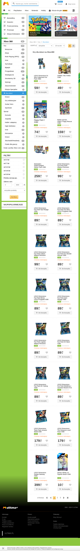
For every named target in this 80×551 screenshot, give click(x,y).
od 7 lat (6, 163)
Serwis (30, 525)
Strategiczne (14, 75)
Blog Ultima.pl (57, 517)
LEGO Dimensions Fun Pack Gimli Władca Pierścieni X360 (63, 166)
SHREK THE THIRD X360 (64, 76)
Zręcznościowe (14, 86)
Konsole (14, 115)
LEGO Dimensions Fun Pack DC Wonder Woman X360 (64, 253)
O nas (4, 519)
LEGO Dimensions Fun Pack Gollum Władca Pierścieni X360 (40, 254)
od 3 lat (6, 160)
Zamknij (3, 548)
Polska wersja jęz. (10, 178)
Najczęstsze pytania (33, 519)
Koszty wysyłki (32, 517)
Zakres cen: (8, 181)
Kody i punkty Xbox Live (14, 148)
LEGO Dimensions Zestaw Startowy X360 (40, 474)
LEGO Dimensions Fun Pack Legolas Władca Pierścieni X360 (40, 343)
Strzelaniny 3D (14, 79)
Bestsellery (14, 18)
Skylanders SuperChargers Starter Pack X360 (40, 165)
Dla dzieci (14, 93)
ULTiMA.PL (9, 533)
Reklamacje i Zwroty (33, 523)
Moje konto (70, 4)
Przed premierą (14, 26)
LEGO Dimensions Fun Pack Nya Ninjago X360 (41, 209)
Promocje (14, 30)
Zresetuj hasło (57, 528)
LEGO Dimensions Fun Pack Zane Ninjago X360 (63, 297)
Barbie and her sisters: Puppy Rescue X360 (64, 121)
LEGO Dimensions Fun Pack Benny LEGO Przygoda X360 (41, 297)
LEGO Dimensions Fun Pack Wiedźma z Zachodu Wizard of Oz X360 (64, 387)
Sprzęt (14, 112)
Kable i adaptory (14, 122)
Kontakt (4, 517)
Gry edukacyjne (14, 101)
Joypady (14, 119)
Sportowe (14, 108)
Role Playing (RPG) (14, 57)
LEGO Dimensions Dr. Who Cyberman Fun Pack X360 (41, 77)
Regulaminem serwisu (45, 547)
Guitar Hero (14, 104)
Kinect (14, 97)
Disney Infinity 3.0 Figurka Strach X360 (64, 473)
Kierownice (14, 133)
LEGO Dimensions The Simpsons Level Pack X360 (64, 430)
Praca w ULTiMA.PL (8, 525)
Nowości (14, 22)
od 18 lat (7, 174)
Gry (14, 46)
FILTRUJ (14, 197)
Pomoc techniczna (33, 521)
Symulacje (14, 64)
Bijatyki (14, 68)
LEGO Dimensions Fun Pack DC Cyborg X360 (41, 386)
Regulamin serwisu (7, 526)
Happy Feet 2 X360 (39, 121)
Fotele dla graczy (14, 144)
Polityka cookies (6, 521)
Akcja (14, 53)
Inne (14, 60)
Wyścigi (14, 82)
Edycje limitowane (14, 34)
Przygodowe (14, 71)
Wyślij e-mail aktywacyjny (60, 526)
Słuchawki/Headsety (14, 141)
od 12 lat (7, 167)
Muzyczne (14, 49)
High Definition (14, 126)
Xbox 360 (14, 41)
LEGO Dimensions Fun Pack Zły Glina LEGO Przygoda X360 (64, 209)
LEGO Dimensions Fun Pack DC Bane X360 (63, 342)
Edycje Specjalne (14, 89)
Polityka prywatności (8, 523)
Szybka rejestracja (58, 524)
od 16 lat (7, 171)
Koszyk (58, 4)
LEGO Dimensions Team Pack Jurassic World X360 (40, 430)
